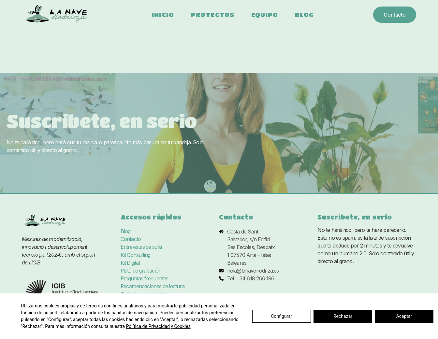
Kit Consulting (136, 255)
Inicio (163, 14)
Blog (304, 14)
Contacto (131, 239)
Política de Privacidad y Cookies (158, 326)
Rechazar (342, 316)
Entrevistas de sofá (142, 247)
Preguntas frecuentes (145, 278)
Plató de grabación (142, 270)
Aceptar (404, 316)
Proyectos (212, 14)
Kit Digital (130, 263)
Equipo (264, 14)
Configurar (281, 316)
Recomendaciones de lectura (153, 286)
